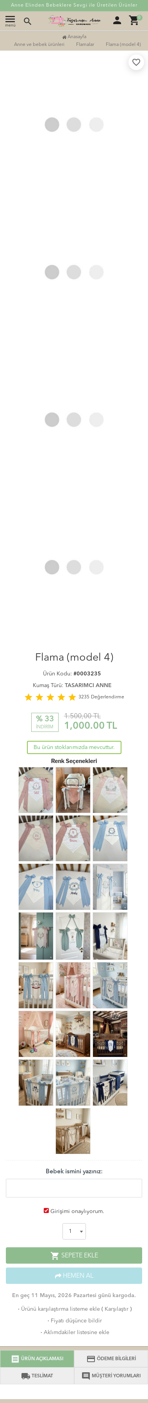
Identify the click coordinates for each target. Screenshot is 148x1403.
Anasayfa (74, 37)
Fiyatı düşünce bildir (74, 1321)
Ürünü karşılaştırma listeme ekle (58, 1309)
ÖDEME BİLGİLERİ (111, 1359)
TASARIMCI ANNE (88, 685)
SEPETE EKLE (74, 1256)
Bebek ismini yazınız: (74, 1172)
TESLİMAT (37, 1376)
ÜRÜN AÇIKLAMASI (37, 1359)
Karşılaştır (116, 1309)
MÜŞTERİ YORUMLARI (111, 1376)
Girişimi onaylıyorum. (77, 1211)
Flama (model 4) (123, 44)
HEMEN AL (74, 1276)
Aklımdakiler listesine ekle (74, 1332)
